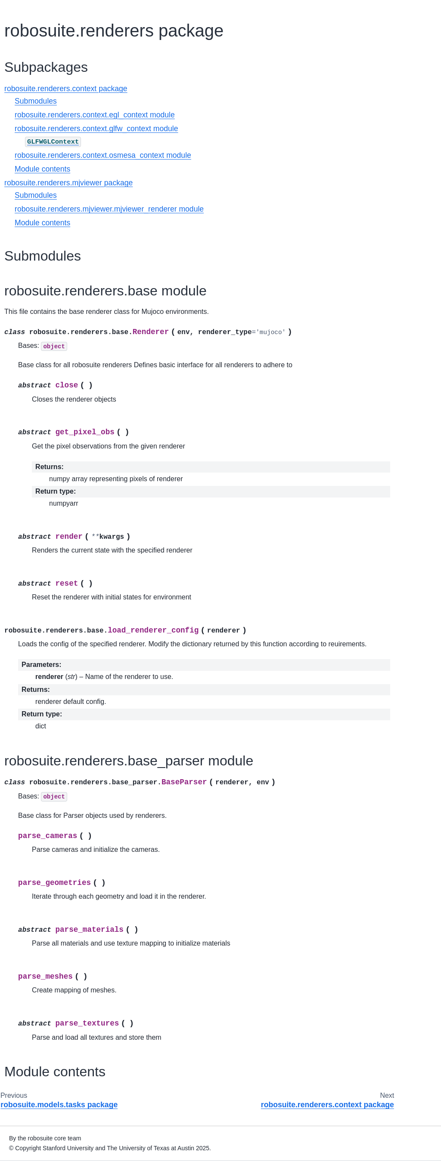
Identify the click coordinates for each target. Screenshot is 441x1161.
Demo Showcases (36, 115)
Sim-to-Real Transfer (39, 811)
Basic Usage (28, 101)
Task (17, 484)
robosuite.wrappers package (44, 743)
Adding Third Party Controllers (36, 287)
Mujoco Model (30, 429)
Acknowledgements (38, 875)
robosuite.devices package (42, 562)
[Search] (44, 39)
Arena (19, 470)
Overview (24, 74)
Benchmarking (31, 784)
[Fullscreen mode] (413, 10)
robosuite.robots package (40, 706)
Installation (26, 87)
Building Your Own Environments (36, 311)
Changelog (26, 861)
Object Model (29, 456)
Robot (19, 352)
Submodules (133, 101)
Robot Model (29, 443)
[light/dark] (422, 10)
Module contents (140, 169)
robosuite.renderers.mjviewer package (53, 682)
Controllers (26, 246)
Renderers (25, 233)
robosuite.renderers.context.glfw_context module (194, 128)
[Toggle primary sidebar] (98, 10)
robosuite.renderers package (42, 634)
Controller (24, 393)
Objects (21, 178)
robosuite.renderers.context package (53, 658)
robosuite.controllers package (43, 538)
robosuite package (38, 519)
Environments (30, 192)
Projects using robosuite (44, 848)
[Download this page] (406, 10)
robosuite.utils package (49, 724)
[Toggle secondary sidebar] (430, 10)
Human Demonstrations (43, 798)
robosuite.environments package (41, 586)
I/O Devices (27, 219)
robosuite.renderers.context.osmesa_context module (200, 155)
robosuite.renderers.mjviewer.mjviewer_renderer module (206, 209)
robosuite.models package (41, 610)
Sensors (22, 205)
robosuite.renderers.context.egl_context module (192, 115)
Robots (21, 164)
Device (20, 380)
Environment (28, 366)
